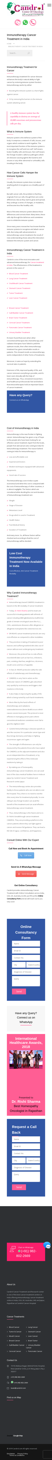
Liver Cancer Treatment (18, 298)
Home (9, 44)
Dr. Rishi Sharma (21, 611)
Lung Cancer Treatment (18, 278)
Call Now (26, 855)
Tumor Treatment (16, 293)
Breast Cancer (14, 1340)
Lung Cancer (33, 1327)
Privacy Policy (22, 1453)
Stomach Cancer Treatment (19, 288)
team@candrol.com (18, 1388)
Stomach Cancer (34, 1331)
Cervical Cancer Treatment (19, 322)
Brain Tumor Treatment (18, 318)
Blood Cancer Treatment (18, 273)
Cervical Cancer (15, 1351)
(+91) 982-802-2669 (18, 1377)
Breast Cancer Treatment (19, 308)
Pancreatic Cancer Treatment (20, 327)
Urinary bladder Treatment (19, 332)
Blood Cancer (14, 1327)
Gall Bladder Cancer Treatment (21, 313)
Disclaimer (11, 1453)
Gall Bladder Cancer (16, 1345)
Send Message (26, 874)
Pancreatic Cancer (35, 1351)
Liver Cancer (33, 1336)
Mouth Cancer (14, 1336)
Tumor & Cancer (15, 1331)
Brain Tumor (33, 1340)
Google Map (18, 1435)
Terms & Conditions (16, 1455)
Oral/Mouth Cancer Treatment (20, 283)
